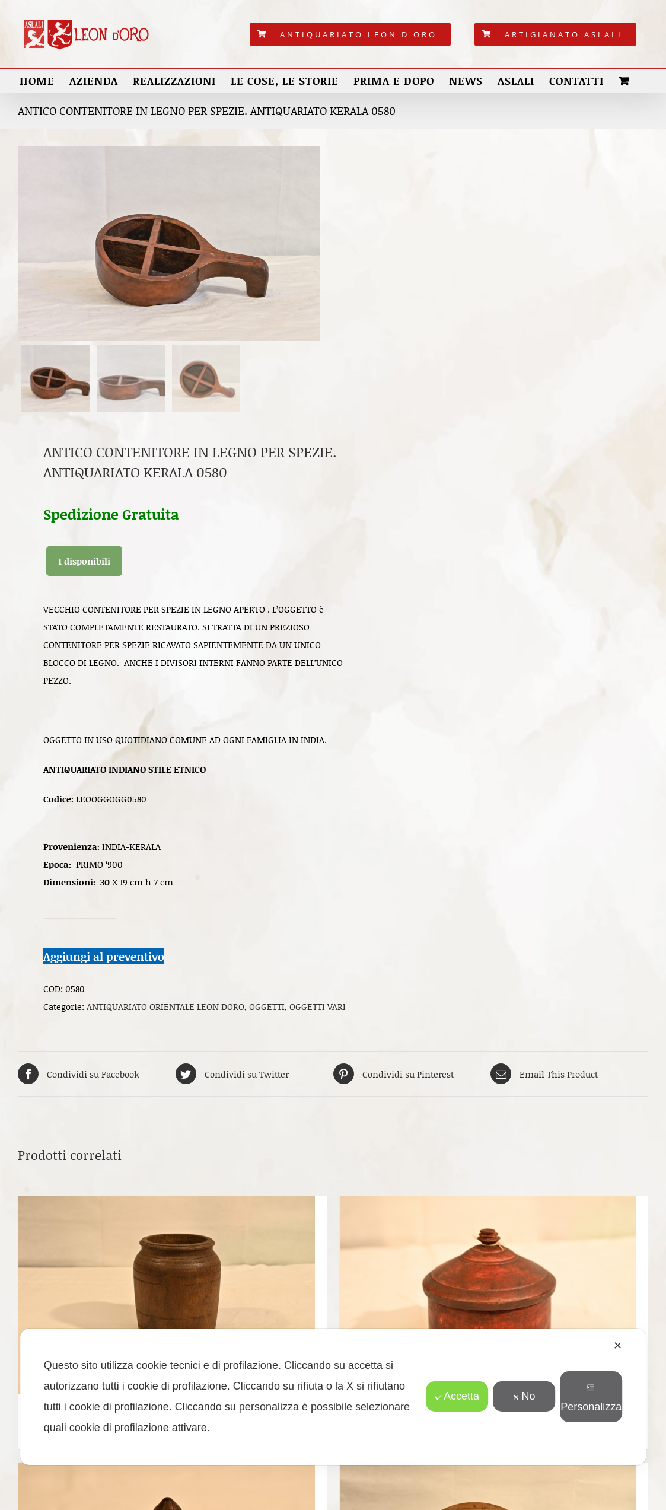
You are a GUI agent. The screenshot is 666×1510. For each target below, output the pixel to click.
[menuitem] (350, 34)
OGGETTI (267, 1010)
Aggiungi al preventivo (103, 959)
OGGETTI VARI (317, 1010)
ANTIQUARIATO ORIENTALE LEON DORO (165, 1010)
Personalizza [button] (591, 1398)
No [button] (524, 1396)
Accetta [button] (457, 1396)
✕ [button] (617, 1346)
